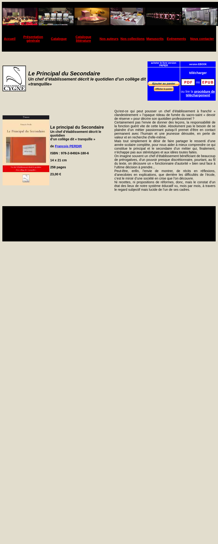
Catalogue (59, 39)
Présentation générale (33, 38)
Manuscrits (155, 39)
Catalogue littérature (83, 38)
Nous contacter (202, 39)
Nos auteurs (109, 39)
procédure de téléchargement (200, 93)
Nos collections (132, 39)
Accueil (10, 39)
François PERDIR (68, 146)
